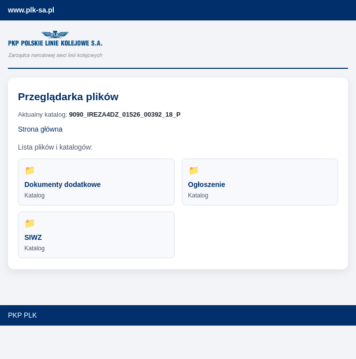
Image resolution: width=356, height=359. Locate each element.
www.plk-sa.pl (31, 10)
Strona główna (40, 129)
